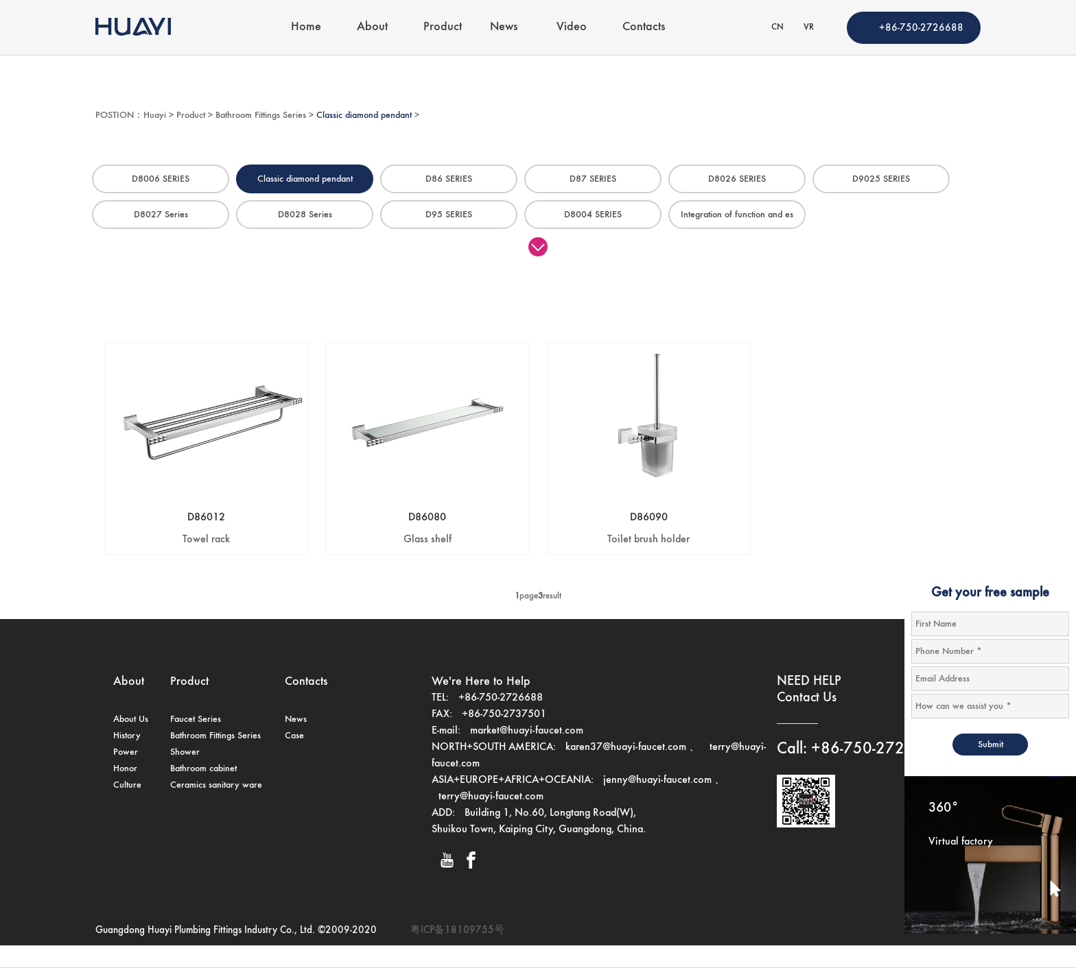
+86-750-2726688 (921, 28)
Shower (185, 752)
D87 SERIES (593, 179)
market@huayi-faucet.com (526, 730)
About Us (130, 719)
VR (809, 27)
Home (306, 27)
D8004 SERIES (593, 214)
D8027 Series (161, 214)
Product (442, 27)
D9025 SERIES (881, 179)
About (372, 27)
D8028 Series (305, 214)
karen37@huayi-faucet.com (625, 747)
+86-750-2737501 (504, 714)
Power (125, 752)
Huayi (154, 115)
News (503, 27)
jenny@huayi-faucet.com (658, 780)
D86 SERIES (448, 179)
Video (572, 27)
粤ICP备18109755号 (457, 930)
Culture (127, 785)
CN (777, 27)
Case (294, 735)
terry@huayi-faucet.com (490, 796)
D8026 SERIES (737, 179)
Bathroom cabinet (203, 768)
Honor (125, 768)
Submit (990, 744)
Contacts (643, 27)
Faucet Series (195, 719)
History (127, 735)
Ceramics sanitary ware (216, 785)
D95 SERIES (448, 214)
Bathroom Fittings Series (260, 115)
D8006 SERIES (160, 179)
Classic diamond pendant (364, 115)
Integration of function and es (737, 214)
